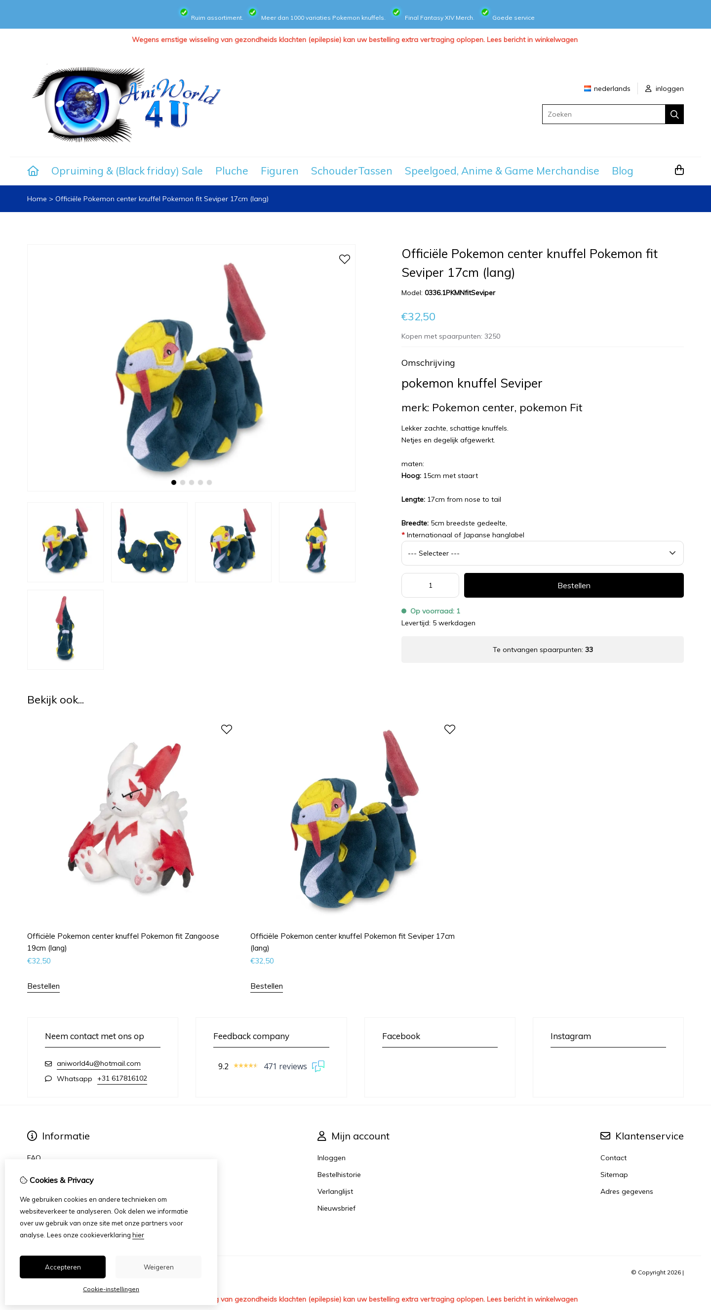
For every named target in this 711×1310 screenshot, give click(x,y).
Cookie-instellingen (111, 1289)
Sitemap (614, 1174)
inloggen (664, 88)
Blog (622, 170)
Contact (613, 1157)
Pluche (231, 170)
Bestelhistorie (339, 1174)
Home (37, 198)
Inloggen (331, 1157)
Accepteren (63, 1267)
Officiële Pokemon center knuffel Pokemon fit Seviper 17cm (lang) (162, 198)
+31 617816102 (122, 1078)
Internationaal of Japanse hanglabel (462, 534)
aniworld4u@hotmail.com (99, 1063)
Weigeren (159, 1267)
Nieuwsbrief (336, 1208)
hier (138, 1235)
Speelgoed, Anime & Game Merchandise (502, 170)
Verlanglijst (335, 1191)
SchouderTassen (352, 170)
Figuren (280, 170)
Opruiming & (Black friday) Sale (127, 170)
